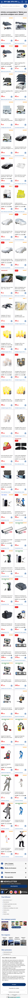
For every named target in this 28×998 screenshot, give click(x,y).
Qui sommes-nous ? (7, 900)
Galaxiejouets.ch (7, 954)
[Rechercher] (25, 6)
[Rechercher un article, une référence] (14, 6)
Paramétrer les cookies (14, 988)
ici (7, 980)
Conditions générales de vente (10, 904)
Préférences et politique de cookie (10, 908)
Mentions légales (7, 906)
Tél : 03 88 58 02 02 (9, 864)
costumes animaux (19, 772)
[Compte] (22, 2)
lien (14, 968)
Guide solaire (6, 914)
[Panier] (26, 2)
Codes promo (6, 910)
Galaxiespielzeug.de (7, 952)
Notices (5, 912)
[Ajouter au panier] (11, 40)
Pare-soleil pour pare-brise (20, 183)
